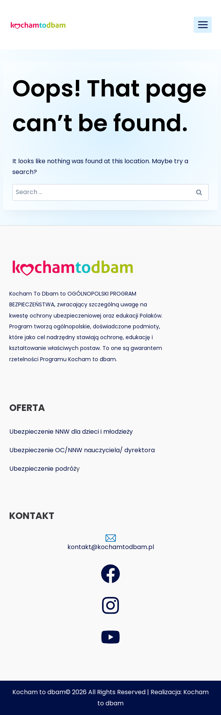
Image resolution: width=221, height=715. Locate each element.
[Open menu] (203, 24)
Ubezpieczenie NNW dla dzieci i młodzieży (71, 431)
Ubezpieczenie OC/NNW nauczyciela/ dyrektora (82, 450)
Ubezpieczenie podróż (42, 468)
